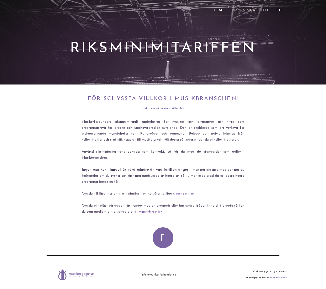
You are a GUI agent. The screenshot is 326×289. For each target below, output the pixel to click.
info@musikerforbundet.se (158, 274)
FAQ (280, 10)
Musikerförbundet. (152, 211)
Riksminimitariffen (251, 10)
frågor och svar (185, 193)
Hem (221, 10)
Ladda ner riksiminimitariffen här (163, 108)
